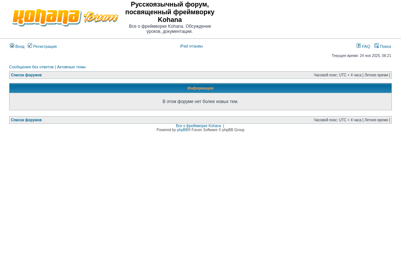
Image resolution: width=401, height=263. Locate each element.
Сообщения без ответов (31, 67)
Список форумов (26, 75)
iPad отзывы (191, 46)
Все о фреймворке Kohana (198, 126)
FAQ (363, 46)
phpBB (182, 130)
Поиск (382, 46)
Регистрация (42, 46)
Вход (17, 46)
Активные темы (71, 67)
